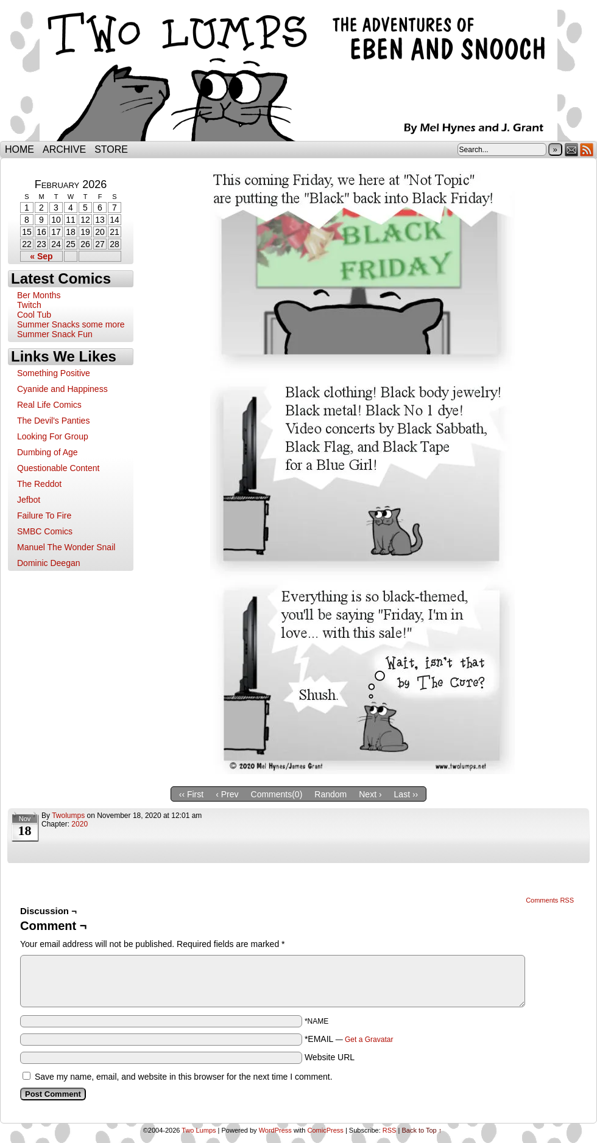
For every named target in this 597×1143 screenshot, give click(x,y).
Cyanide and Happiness (62, 389)
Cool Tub (34, 315)
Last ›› (406, 794)
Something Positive (53, 373)
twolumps (68, 815)
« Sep (41, 256)
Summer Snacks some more (71, 324)
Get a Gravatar (369, 1039)
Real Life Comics (49, 405)
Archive (64, 149)
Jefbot (28, 500)
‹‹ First (191, 794)
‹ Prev (227, 794)
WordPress (275, 1130)
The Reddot (39, 484)
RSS (587, 149)
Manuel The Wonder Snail (66, 547)
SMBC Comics (44, 531)
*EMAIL (349, 1039)
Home (19, 149)
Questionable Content (58, 468)
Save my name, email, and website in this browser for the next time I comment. (184, 1077)
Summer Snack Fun (55, 334)
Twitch (29, 305)
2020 (79, 824)
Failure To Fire (44, 515)
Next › (370, 794)
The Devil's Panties (53, 420)
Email (571, 149)
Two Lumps (298, 73)
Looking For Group (52, 436)
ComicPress (326, 1130)
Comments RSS (550, 900)
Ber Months (39, 295)
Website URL (330, 1057)
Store (111, 149)
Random (330, 794)
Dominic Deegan (48, 563)
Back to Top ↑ (421, 1130)
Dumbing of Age (47, 452)
